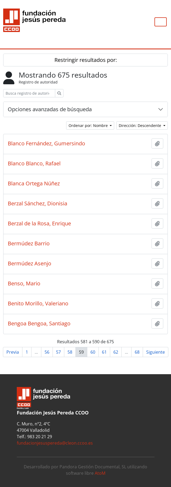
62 (115, 352)
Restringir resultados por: (85, 59)
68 (137, 352)
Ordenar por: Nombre (89, 125)
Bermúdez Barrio (29, 243)
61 (104, 352)
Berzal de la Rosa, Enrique (39, 223)
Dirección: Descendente (140, 125)
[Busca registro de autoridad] (29, 93)
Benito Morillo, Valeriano (38, 303)
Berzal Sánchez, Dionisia (37, 203)
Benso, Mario (24, 283)
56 (47, 352)
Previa (12, 352)
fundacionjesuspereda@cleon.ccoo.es (55, 443)
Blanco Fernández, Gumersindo (46, 143)
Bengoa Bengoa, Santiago (39, 323)
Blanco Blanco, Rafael (34, 163)
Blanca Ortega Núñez (34, 183)
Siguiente (155, 352)
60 (92, 352)
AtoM (100, 473)
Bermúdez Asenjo (29, 263)
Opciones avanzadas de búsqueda (50, 109)
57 (58, 352)
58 (69, 352)
